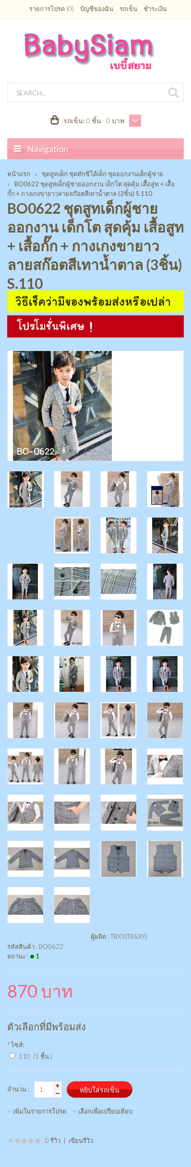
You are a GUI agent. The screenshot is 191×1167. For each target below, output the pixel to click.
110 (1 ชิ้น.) (35, 1056)
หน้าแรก (18, 174)
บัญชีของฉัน (96, 9)
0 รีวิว (52, 1140)
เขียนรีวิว (81, 1140)
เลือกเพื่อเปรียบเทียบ (105, 1111)
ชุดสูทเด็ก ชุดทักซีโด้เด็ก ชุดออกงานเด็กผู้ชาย (102, 174)
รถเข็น (128, 9)
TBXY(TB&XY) (128, 936)
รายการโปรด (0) (51, 9)
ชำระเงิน (155, 9)
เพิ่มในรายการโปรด (39, 1111)
